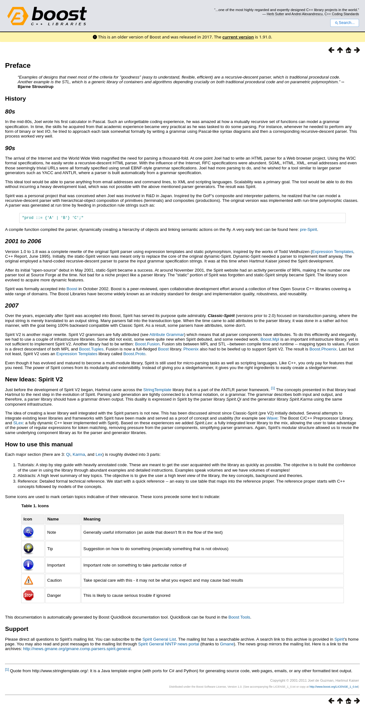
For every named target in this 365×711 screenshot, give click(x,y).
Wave (272, 419)
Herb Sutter (275, 14)
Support (16, 629)
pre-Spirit (308, 230)
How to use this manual (39, 445)
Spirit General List (159, 640)
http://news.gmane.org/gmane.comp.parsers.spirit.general (77, 649)
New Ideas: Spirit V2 (34, 380)
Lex (99, 455)
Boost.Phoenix (323, 350)
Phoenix (191, 350)
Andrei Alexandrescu (307, 14)
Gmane (227, 645)
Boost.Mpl (269, 340)
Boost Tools (239, 618)
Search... (345, 23)
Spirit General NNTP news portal (168, 645)
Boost (72, 289)
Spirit (339, 640)
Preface (18, 65)
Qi (68, 455)
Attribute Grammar (166, 335)
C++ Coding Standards (342, 14)
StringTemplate (157, 390)
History (15, 98)
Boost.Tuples (91, 350)
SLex (18, 423)
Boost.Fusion (147, 345)
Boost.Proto (134, 354)
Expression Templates (332, 252)
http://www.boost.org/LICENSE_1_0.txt (333, 687)
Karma (79, 455)
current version (238, 37)
